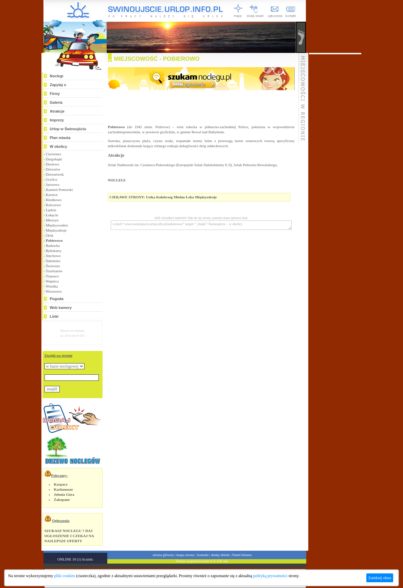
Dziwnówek (55, 174)
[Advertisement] (335, 156)
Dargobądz (54, 159)
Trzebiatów (54, 271)
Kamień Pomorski (59, 190)
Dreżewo (52, 164)
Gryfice (51, 179)
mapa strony (185, 555)
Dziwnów (53, 169)
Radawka (53, 245)
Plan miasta (60, 138)
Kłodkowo (53, 200)
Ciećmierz (53, 154)
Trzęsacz (52, 276)
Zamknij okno (379, 577)
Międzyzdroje (56, 230)
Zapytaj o (58, 85)
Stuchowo (53, 256)
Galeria (56, 102)
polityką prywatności (270, 575)
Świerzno (53, 266)
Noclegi (56, 76)
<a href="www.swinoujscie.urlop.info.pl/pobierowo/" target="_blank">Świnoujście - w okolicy (201, 225)
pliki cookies (64, 575)
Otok (49, 235)
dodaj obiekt (220, 555)
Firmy (55, 94)
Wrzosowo (54, 291)
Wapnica (52, 281)
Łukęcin (52, 215)
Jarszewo (52, 184)
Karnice (52, 195)
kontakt (202, 555)
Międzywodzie (57, 225)
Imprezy (57, 120)
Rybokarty (53, 251)
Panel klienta (242, 555)
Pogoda (56, 299)
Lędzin (51, 210)
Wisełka (52, 286)
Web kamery (61, 308)
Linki (54, 316)
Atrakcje (57, 111)
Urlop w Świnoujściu (68, 129)
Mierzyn (52, 220)
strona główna (163, 555)
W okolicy (58, 146)
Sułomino (53, 261)
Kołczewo (53, 205)
